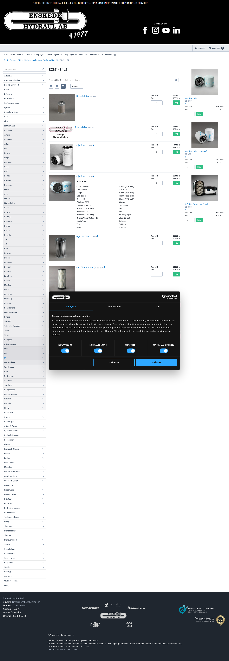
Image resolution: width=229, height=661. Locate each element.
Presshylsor (9, 490)
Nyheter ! (58, 55)
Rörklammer (9, 513)
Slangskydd (9, 526)
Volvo (40, 60)
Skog (6, 408)
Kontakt (20, 55)
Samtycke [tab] (71, 306)
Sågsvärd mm (10, 558)
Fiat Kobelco (9, 203)
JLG (5, 244)
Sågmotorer (9, 554)
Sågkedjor (8, 563)
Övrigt (7, 585)
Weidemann (9, 367)
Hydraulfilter (83, 236)
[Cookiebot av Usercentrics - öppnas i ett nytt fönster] (164, 297)
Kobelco (7, 253)
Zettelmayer (9, 376)
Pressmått (8, 485)
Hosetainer (9, 440)
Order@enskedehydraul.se (26, 602)
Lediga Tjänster (70, 55)
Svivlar (7, 544)
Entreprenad (30, 60)
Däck (6, 117)
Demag (7, 176)
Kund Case (83, 55)
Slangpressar (9, 531)
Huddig (7, 217)
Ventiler (7, 567)
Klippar (7, 444)
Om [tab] (158, 306)
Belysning (8, 94)
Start (6, 55)
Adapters (8, 76)
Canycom (8, 162)
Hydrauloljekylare (11, 435)
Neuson (7, 303)
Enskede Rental (96, 55)
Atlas (6, 144)
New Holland (9, 308)
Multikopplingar (11, 476)
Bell (5, 149)
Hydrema (8, 221)
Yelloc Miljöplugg (11, 581)
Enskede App (111, 55)
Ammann (8, 139)
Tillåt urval (114, 362)
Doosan (7, 180)
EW (5, 353)
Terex (6, 331)
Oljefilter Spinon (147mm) (196, 151)
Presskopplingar (11, 494)
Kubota (7, 258)
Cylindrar (8, 107)
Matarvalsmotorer (12, 471)
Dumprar (8, 340)
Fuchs (6, 189)
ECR (6, 349)
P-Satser (8, 499)
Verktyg (7, 572)
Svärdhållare (9, 549)
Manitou (7, 285)
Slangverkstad (10, 540)
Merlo (6, 289)
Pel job (7, 317)
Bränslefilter (82, 96)
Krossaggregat (10, 394)
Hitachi (7, 212)
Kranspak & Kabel (11, 449)
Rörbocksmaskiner (12, 508)
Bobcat (7, 153)
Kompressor (9, 390)
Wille (6, 371)
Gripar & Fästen (10, 426)
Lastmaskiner (9, 362)
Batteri (7, 89)
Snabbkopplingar (11, 517)
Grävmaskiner (49, 60)
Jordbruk (8, 385)
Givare (7, 417)
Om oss (29, 55)
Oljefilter (80, 145)
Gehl (6, 194)
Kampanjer (39, 55)
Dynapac (8, 185)
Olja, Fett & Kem (11, 481)
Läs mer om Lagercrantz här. (63, 649)
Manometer (9, 462)
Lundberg (8, 276)
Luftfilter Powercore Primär (197, 204)
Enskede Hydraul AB (13, 598)
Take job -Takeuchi (12, 326)
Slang (6, 522)
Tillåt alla (156, 362)
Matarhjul (8, 467)
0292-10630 (19, 605)
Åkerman (8, 381)
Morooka (8, 294)
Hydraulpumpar (11, 431)
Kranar (7, 453)
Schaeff (7, 321)
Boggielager (9, 98)
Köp (176, 102)
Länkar (7, 458)
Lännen (7, 280)
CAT (6, 171)
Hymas (7, 230)
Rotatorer (8, 503)
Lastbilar (8, 403)
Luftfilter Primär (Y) (86, 267)
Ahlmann (8, 130)
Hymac (7, 226)
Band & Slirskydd (11, 85)
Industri (7, 399)
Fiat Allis (7, 199)
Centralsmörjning (11, 103)
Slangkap (8, 535)
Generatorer (9, 412)
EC (58, 60)
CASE (6, 167)
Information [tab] (114, 306)
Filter (21, 60)
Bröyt (6, 158)
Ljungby (7, 271)
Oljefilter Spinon (192, 98)
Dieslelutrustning (11, 112)
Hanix (6, 208)
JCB (5, 239)
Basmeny (13, 60)
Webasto (8, 576)
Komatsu (8, 262)
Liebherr (7, 267)
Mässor (49, 55)
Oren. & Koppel (10, 312)
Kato (6, 249)
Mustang (8, 299)
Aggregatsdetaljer (12, 80)
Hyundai (7, 235)
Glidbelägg (9, 421)
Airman (7, 135)
